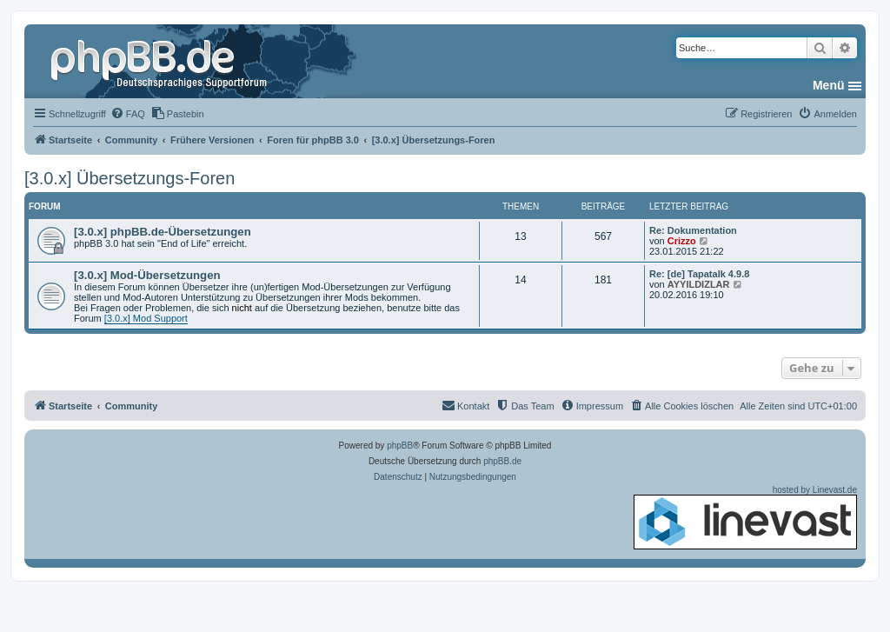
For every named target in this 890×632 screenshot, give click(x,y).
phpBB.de (502, 461)
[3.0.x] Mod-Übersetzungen (147, 275)
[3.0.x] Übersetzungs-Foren (129, 178)
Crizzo (682, 241)
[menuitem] (127, 113)
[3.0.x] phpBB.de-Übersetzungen (162, 231)
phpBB (400, 445)
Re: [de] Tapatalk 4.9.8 (699, 274)
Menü (829, 85)
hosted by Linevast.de (745, 517)
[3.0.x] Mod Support (146, 318)
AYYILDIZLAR (699, 284)
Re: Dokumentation (693, 230)
